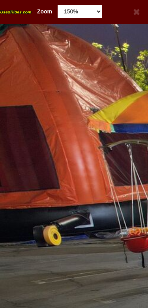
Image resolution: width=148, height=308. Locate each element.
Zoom (26, 11)
